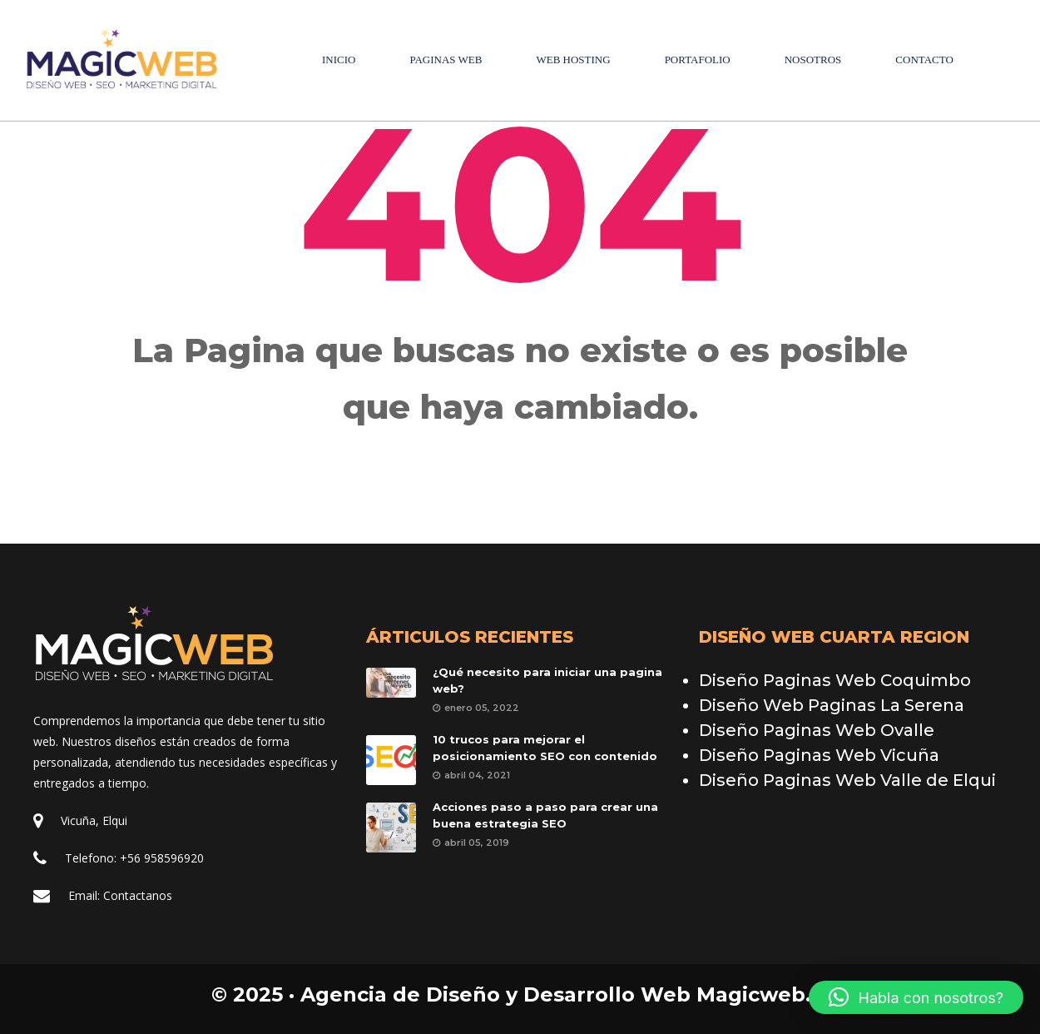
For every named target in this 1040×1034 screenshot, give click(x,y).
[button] (916, 997)
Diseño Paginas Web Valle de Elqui (847, 780)
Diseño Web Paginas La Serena (831, 705)
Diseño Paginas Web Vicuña (819, 755)
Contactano (137, 895)
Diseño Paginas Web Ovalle (816, 730)
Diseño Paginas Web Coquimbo (835, 680)
